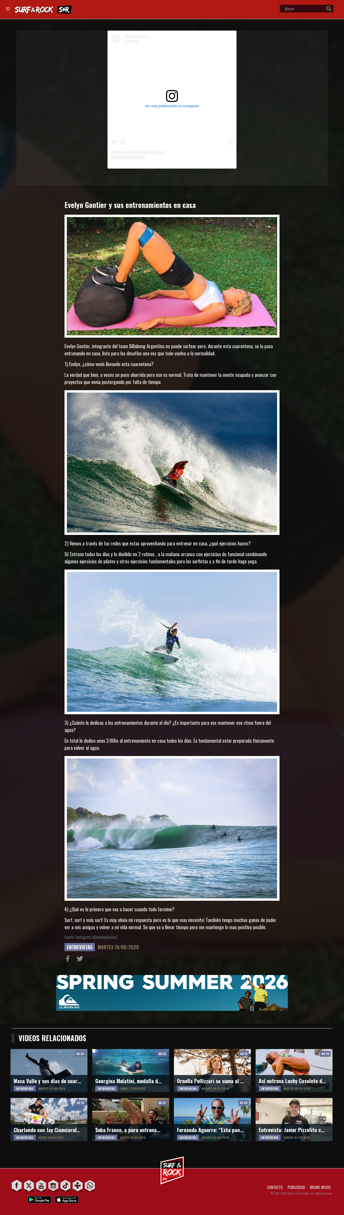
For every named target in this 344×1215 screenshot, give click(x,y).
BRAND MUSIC (320, 1187)
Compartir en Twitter (81, 959)
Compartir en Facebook (68, 959)
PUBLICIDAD (296, 1187)
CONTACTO (275, 1187)
